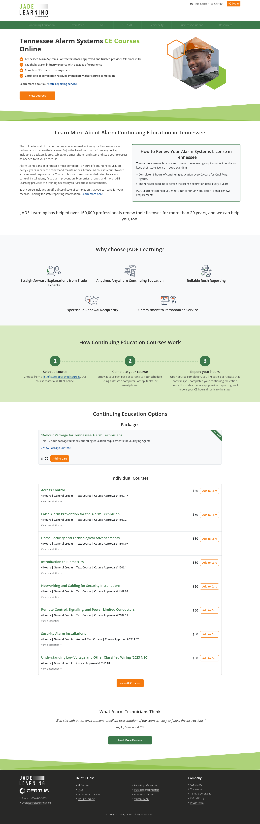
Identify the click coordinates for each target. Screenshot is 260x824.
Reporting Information (145, 785)
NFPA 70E (127, 25)
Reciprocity (156, 25)
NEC (102, 25)
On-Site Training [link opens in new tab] (86, 798)
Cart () (218, 4)
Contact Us (196, 784)
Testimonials (196, 789)
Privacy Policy (197, 802)
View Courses (37, 95)
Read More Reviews (130, 740)
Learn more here (92, 194)
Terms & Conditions (200, 793)
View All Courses (130, 683)
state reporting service (62, 84)
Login (235, 3)
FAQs (80, 789)
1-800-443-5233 (38, 798)
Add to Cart (60, 458)
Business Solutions (191, 25)
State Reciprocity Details (146, 789)
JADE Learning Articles (89, 794)
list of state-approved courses (61, 377)
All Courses (84, 785)
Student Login (141, 798)
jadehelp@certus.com (39, 802)
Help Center (201, 4)
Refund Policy (197, 798)
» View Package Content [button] (56, 448)
